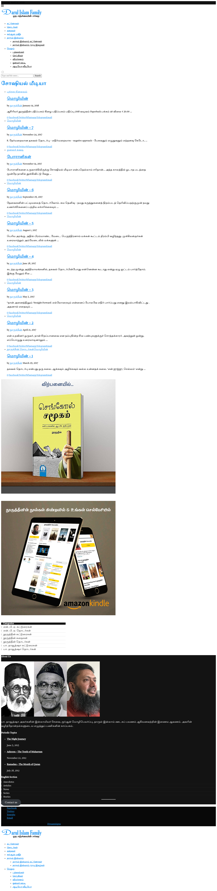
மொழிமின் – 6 (20, 190)
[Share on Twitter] (22, 118)
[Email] (10, 818)
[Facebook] (12, 808)
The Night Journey (16, 739)
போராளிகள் (19, 157)
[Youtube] (11, 815)
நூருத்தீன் (16, 106)
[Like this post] (7, 118)
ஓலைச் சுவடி (19, 62)
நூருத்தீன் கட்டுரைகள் (17, 634)
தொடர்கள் (12, 27)
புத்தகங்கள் (18, 52)
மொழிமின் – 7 (20, 128)
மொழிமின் (17, 99)
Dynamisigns (54, 824)
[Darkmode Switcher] (3, 72)
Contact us (11, 802)
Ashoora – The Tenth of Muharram (24, 752)
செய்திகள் (18, 55)
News (6, 789)
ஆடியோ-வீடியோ (22, 66)
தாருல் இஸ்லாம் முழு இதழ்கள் (28, 44)
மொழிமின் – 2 (20, 323)
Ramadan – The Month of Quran (23, 764)
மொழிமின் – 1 (20, 356)
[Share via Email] (49, 118)
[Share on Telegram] (41, 118)
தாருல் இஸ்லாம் (15, 37)
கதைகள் (11, 30)
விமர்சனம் (18, 59)
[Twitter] (10, 811)
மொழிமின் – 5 (20, 223)
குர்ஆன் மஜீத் (14, 34)
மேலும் (10, 48)
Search (38, 76)
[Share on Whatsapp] (31, 118)
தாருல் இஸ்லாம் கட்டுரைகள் (27, 41)
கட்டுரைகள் (13, 23)
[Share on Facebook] (14, 118)
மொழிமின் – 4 (20, 256)
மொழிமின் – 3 (20, 290)
